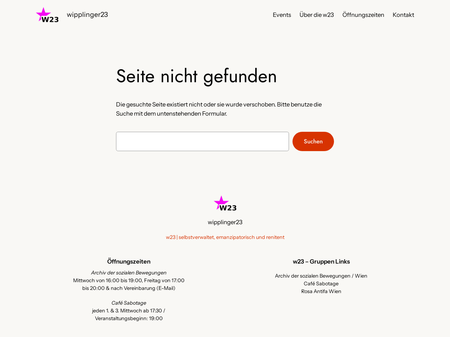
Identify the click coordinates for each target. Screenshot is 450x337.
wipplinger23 (87, 14)
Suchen (313, 141)
